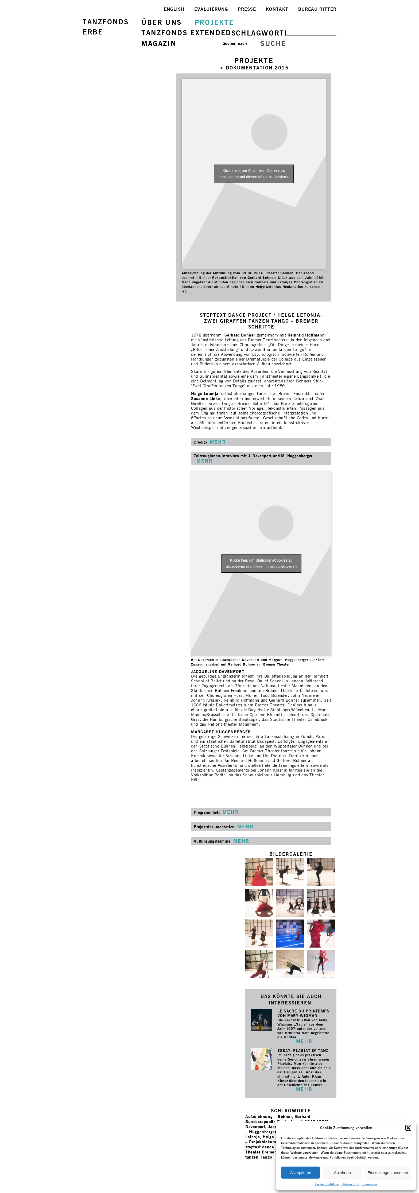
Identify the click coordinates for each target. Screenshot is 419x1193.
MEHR (304, 1041)
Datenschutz (350, 1184)
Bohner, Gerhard (294, 1116)
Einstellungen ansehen (387, 1172)
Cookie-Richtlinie (327, 1184)
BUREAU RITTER (317, 9)
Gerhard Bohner (240, 335)
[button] (408, 1128)
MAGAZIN (158, 43)
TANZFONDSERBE (106, 27)
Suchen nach (235, 43)
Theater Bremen (261, 1152)
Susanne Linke (205, 398)
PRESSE (247, 9)
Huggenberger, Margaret (273, 1131)
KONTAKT (277, 9)
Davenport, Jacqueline (267, 1126)
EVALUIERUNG (211, 9)
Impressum (369, 1184)
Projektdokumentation (270, 1141)
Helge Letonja (204, 393)
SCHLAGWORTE (260, 33)
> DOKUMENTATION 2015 (254, 68)
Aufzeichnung (259, 1116)
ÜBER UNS (161, 22)
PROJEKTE (214, 22)
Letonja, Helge (259, 1136)
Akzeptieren (300, 1172)
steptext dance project (267, 1146)
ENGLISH (174, 9)
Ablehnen (342, 1172)
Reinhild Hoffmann (306, 335)
